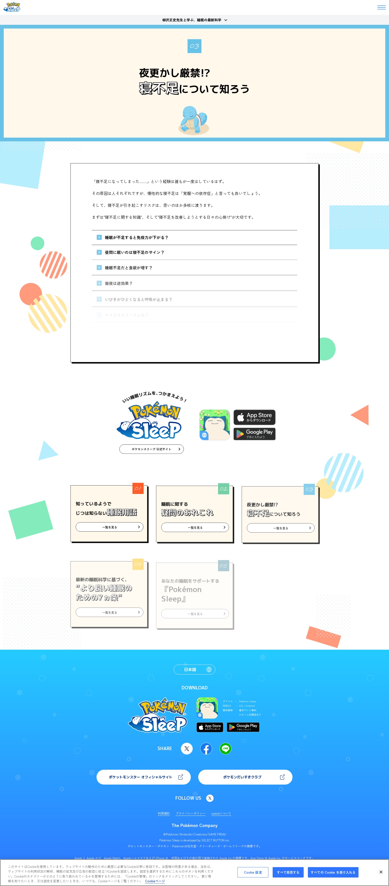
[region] (194, 872)
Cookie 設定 (253, 872)
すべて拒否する (288, 872)
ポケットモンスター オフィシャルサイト (140, 777)
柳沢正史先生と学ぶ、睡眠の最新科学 (191, 19)
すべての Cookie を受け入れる (333, 872)
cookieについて (221, 813)
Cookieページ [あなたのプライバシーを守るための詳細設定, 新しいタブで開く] (155, 881)
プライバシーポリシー (190, 813)
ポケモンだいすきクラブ (242, 777)
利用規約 (164, 813)
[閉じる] (381, 871)
